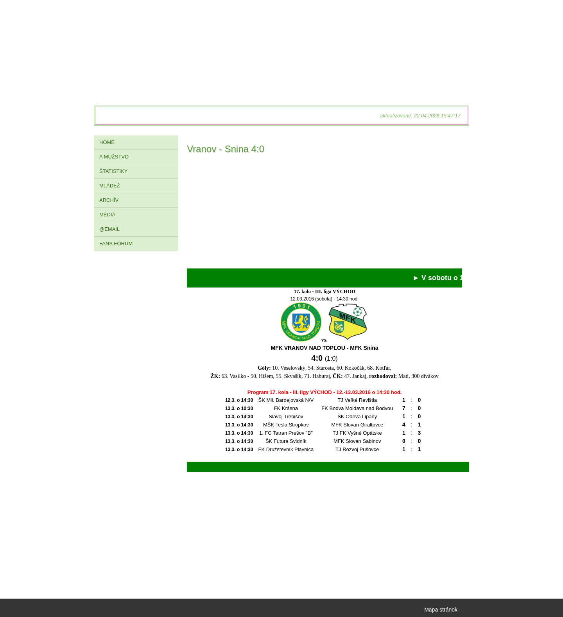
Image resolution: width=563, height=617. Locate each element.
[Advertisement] (324, 213)
